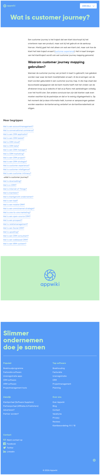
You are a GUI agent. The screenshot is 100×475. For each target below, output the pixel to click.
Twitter (10, 448)
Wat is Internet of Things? (15, 189)
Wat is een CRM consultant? (16, 236)
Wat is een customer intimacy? (17, 173)
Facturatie (57, 372)
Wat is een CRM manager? (15, 150)
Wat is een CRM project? (14, 158)
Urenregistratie (60, 376)
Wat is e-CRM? (9, 185)
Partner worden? (11, 414)
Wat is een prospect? (12, 220)
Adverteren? (8, 410)
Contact (56, 410)
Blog (55, 406)
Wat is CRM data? (11, 146)
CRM (55, 380)
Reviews (56, 422)
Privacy (56, 418)
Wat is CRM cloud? (11, 142)
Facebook (11, 444)
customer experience (64, 51)
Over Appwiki (59, 402)
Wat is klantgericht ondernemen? (18, 197)
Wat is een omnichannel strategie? (19, 208)
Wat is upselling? (11, 232)
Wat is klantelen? (11, 193)
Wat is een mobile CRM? (14, 204)
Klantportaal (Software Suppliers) (18, 402)
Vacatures (57, 414)
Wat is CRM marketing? (13, 154)
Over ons (57, 397)
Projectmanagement (62, 384)
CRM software (9, 380)
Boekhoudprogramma (13, 368)
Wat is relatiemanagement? (15, 224)
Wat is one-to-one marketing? (17, 212)
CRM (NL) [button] (86, 6)
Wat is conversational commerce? (18, 130)
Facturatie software (12, 372)
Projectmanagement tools (15, 388)
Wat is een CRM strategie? (15, 161)
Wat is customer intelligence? (16, 169)
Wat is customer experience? (16, 165)
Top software (59, 363)
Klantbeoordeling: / (64, 425)
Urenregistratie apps (12, 376)
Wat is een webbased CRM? (15, 240)
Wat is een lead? (10, 201)
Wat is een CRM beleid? (13, 138)
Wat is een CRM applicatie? (15, 134)
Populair (7, 363)
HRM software (9, 384)
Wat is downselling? (12, 181)
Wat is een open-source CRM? (16, 216)
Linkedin (11, 452)
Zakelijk (7, 397)
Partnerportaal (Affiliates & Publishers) (20, 406)
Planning (57, 388)
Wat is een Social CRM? (13, 228)
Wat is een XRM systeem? (14, 244)
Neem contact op (14, 440)
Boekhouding (59, 368)
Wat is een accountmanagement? (18, 126)
